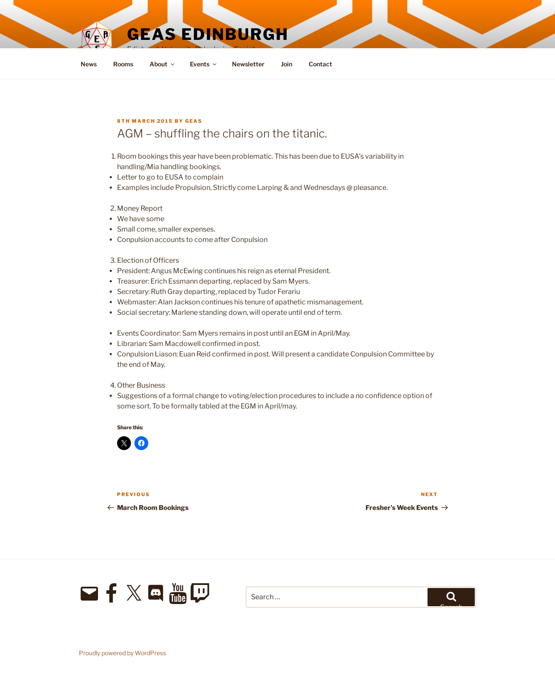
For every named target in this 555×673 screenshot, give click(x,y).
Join (286, 64)
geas (193, 121)
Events (204, 64)
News (89, 64)
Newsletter (248, 64)
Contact (320, 64)
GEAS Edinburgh (207, 34)
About (163, 64)
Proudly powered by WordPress (122, 653)
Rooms (123, 64)
